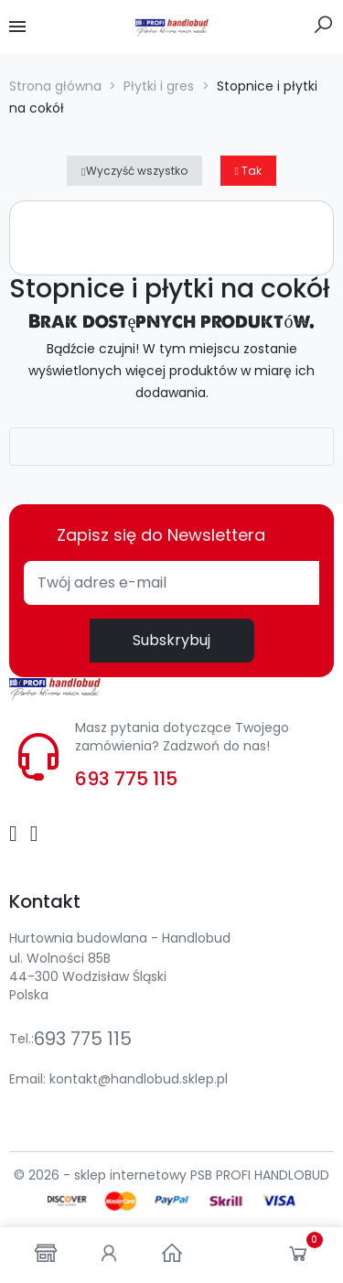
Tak (248, 170)
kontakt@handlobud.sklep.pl (138, 1079)
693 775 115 (126, 779)
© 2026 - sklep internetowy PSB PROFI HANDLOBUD (171, 1175)
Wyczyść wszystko (134, 170)
